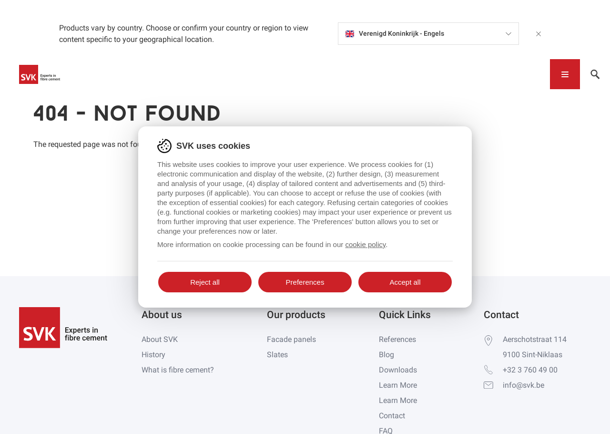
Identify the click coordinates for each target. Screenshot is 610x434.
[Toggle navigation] (565, 74)
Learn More (398, 385)
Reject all (205, 282)
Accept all (404, 282)
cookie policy (365, 244)
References (397, 339)
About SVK (160, 339)
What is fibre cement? (178, 369)
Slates (277, 354)
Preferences (305, 282)
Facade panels (291, 339)
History (153, 354)
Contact (392, 415)
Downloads (398, 369)
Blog (386, 354)
